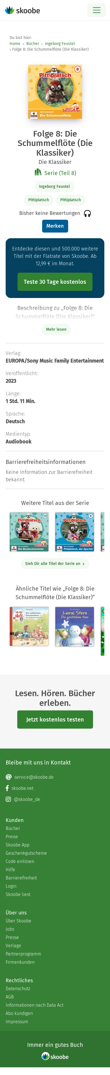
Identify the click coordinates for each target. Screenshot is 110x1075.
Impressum (17, 1021)
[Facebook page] (55, 788)
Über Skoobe (18, 921)
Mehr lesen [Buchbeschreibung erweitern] (56, 329)
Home (15, 43)
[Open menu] (96, 10)
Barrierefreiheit (21, 878)
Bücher (32, 43)
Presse (12, 937)
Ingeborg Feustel (60, 43)
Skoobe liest (18, 894)
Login (11, 886)
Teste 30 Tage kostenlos (55, 281)
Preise (12, 836)
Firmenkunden (20, 962)
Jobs (10, 929)
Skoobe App (17, 845)
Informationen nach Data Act (34, 1005)
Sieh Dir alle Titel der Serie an (55, 563)
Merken (55, 226)
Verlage (13, 945)
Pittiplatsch (38, 200)
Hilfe (10, 869)
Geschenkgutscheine (26, 853)
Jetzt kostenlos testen (55, 719)
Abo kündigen (19, 1013)
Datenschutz (18, 988)
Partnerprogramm (23, 954)
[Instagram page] (55, 799)
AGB (10, 997)
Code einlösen (20, 861)
